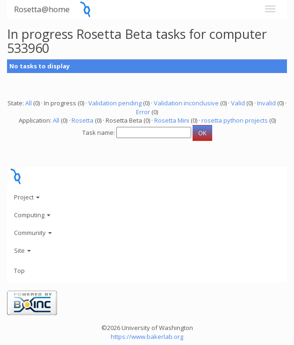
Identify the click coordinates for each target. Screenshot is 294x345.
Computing (32, 215)
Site (22, 250)
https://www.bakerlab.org (147, 336)
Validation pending (115, 103)
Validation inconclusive (186, 103)
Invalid (266, 103)
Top (19, 270)
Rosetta (82, 120)
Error (143, 112)
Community (33, 232)
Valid (238, 103)
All (28, 103)
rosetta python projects (234, 120)
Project (27, 197)
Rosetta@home (42, 9)
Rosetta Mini (171, 120)
